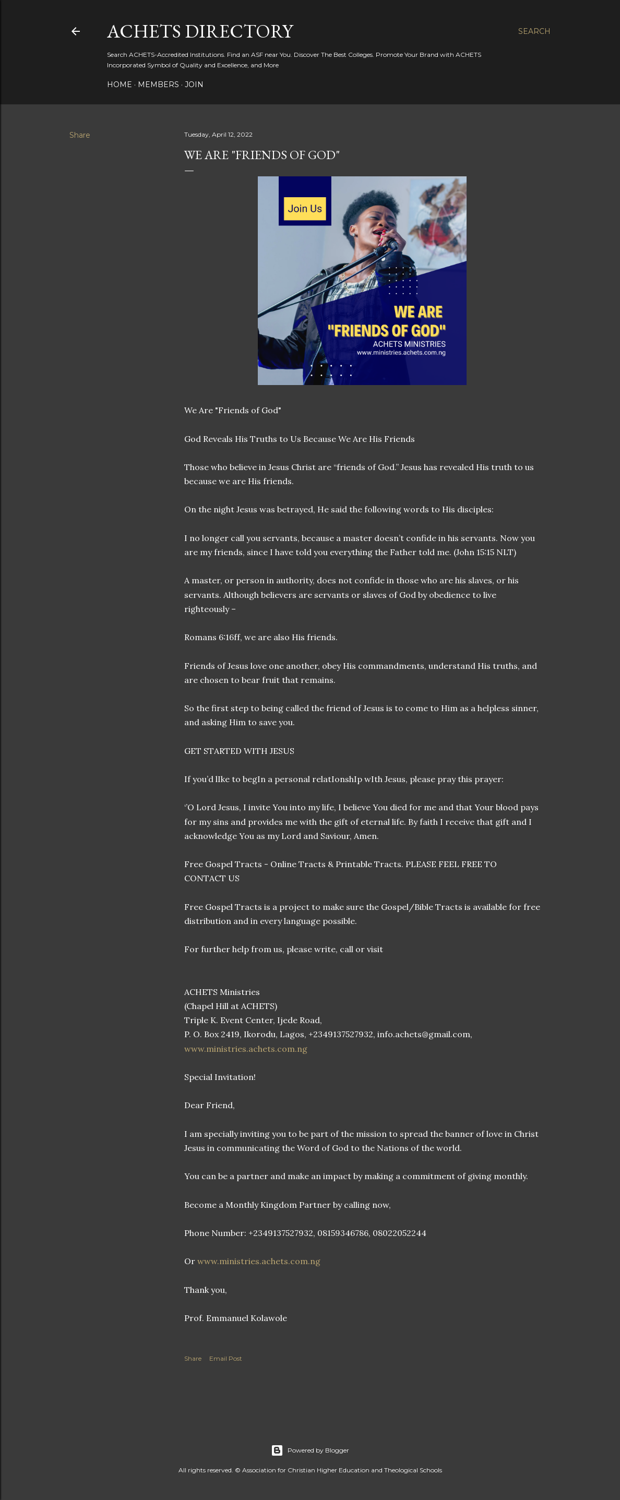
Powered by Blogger (310, 1450)
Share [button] (79, 135)
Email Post (225, 1358)
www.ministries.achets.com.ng (245, 1048)
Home (119, 84)
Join (194, 84)
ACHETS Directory (200, 31)
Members (158, 84)
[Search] (534, 31)
